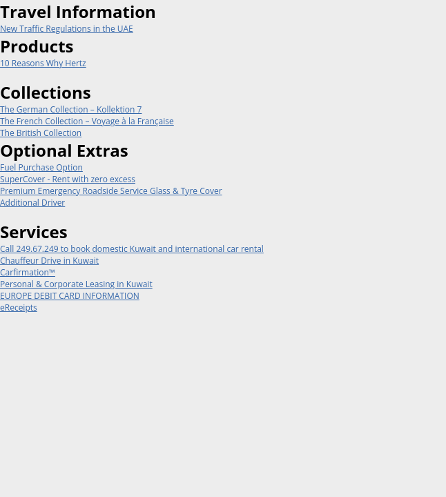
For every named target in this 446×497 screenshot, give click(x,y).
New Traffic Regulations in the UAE (66, 29)
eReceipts (18, 307)
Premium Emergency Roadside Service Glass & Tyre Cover (111, 191)
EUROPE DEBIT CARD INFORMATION (69, 296)
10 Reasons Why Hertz (43, 63)
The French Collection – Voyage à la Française (87, 121)
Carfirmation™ (27, 272)
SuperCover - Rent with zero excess (67, 179)
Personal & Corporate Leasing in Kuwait (76, 284)
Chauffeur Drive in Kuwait (49, 260)
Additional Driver (32, 202)
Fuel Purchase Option (41, 167)
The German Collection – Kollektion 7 (71, 109)
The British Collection (40, 133)
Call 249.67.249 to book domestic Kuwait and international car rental (132, 249)
